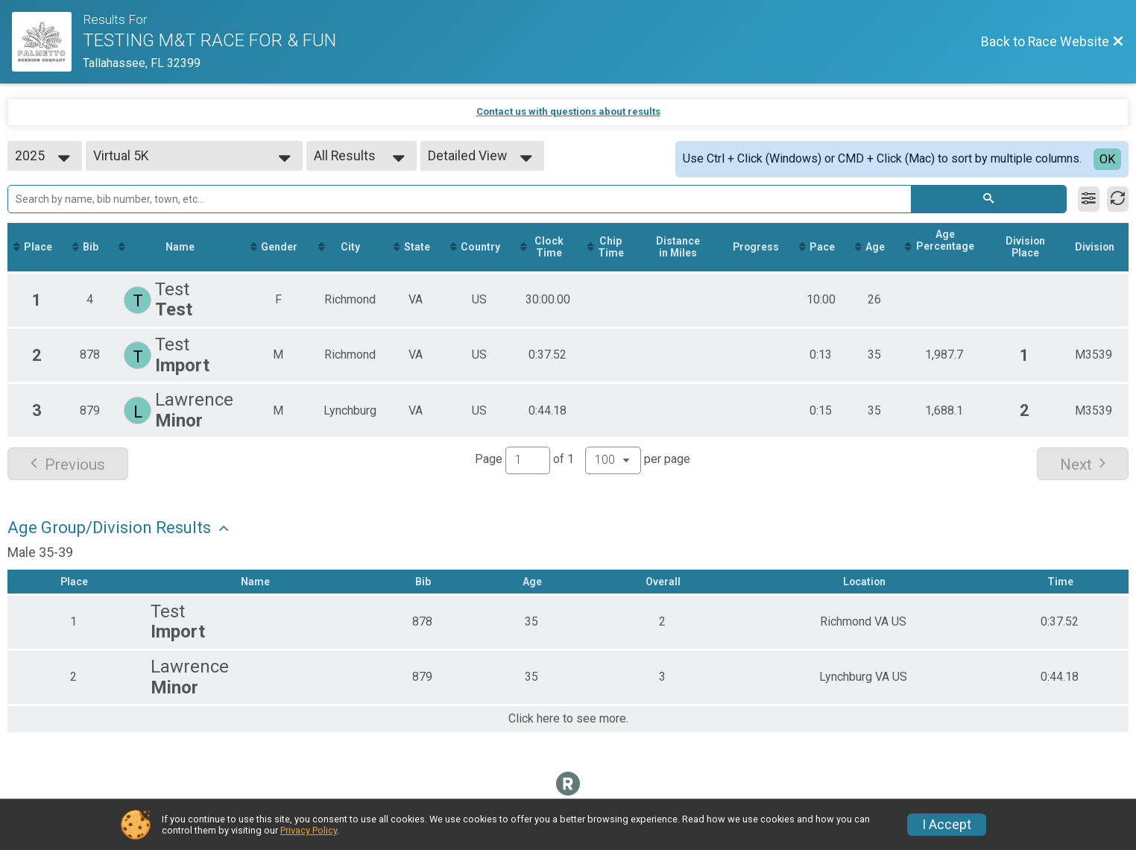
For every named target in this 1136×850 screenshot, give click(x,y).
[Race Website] (47, 42)
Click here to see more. (568, 719)
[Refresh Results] (1118, 199)
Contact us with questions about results (568, 111)
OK (1107, 159)
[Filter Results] (1088, 199)
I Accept (946, 824)
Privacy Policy (308, 830)
